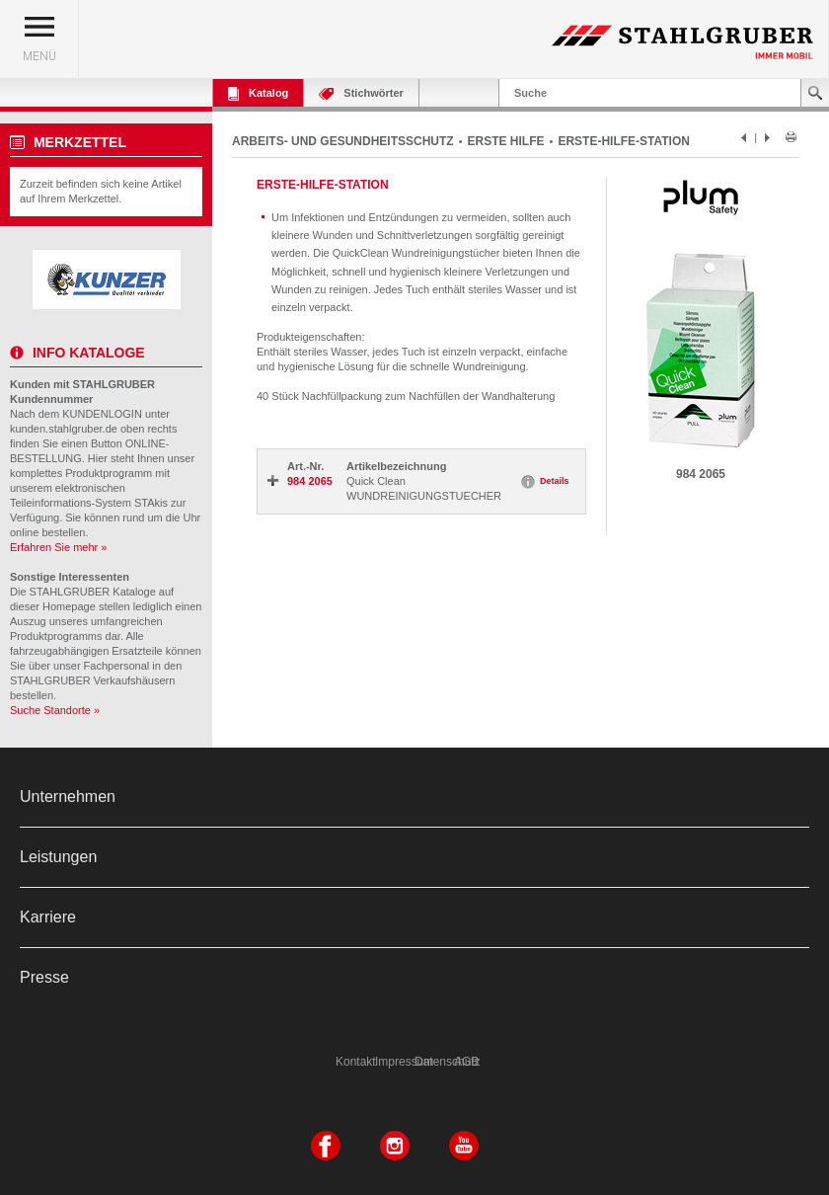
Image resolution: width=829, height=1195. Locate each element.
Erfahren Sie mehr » (58, 547)
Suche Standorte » (55, 710)
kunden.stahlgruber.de (63, 429)
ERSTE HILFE (506, 141)
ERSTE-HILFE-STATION (624, 141)
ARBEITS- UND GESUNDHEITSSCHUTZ (343, 141)
